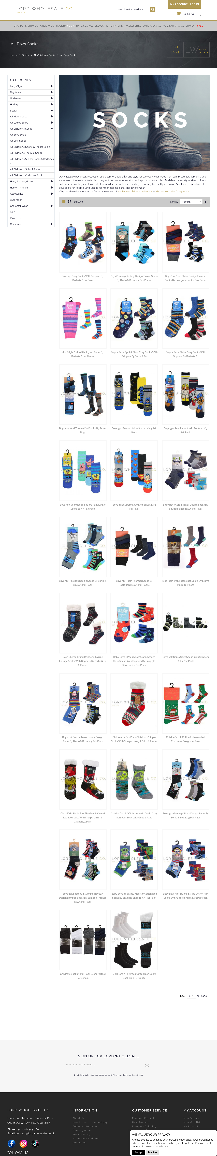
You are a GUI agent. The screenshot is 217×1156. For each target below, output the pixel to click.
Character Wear (19, 207)
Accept (138, 1152)
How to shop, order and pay (90, 1122)
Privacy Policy (81, 1134)
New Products (141, 1122)
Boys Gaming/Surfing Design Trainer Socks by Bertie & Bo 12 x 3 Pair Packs (134, 278)
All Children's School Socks (25, 170)
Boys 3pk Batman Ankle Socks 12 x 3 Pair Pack (134, 430)
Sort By (174, 202)
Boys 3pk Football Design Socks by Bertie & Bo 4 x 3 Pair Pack (83, 583)
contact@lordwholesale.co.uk (35, 1133)
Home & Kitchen (19, 188)
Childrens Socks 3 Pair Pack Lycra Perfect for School (83, 976)
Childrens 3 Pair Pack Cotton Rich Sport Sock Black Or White (134, 976)
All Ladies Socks (19, 123)
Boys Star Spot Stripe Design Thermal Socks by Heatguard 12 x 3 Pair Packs (185, 278)
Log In (194, 4)
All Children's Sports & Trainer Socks (30, 148)
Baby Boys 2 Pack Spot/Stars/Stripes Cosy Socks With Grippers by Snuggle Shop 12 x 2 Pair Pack (134, 661)
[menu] (108, 26)
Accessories (16, 194)
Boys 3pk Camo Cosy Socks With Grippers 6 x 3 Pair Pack (186, 659)
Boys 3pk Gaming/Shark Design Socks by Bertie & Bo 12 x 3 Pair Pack (186, 815)
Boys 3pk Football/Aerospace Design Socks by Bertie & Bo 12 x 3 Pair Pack (82, 739)
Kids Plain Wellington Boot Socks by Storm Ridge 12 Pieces (185, 583)
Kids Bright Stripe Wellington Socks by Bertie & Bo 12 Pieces (83, 354)
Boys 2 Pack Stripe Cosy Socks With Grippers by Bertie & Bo (185, 354)
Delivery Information (86, 1126)
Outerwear (16, 200)
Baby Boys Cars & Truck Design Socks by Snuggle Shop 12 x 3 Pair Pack (185, 506)
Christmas (15, 225)
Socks (25, 55)
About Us (78, 1118)
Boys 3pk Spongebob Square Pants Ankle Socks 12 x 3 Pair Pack (83, 506)
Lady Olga (16, 87)
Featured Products (144, 1118)
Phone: (11, 1129)
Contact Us (79, 1142)
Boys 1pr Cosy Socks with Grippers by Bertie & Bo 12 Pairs (83, 278)
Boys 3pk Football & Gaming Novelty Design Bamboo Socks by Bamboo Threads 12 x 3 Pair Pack (82, 897)
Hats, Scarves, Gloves (22, 182)
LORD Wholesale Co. (29, 1110)
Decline (152, 1152)
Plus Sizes (15, 219)
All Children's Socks (44, 55)
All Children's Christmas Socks (27, 176)
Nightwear (16, 93)
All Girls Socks (18, 141)
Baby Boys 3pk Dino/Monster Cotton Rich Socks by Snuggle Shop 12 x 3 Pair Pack (134, 895)
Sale (12, 213)
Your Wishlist (192, 1122)
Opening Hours (82, 1130)
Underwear (16, 99)
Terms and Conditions (86, 1138)
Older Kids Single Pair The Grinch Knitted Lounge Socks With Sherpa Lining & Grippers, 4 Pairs (83, 817)
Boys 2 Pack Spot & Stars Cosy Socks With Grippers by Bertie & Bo (134, 354)
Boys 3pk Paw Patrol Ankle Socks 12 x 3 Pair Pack (185, 430)
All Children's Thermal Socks (26, 154)
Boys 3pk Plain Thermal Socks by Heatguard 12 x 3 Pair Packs (134, 583)
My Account (179, 4)
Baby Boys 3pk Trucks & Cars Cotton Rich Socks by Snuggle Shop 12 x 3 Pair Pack (185, 895)
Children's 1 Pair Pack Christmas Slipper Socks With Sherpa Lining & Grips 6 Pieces (134, 739)
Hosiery (14, 105)
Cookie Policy (160, 1146)
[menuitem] (32, 26)
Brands (18, 26)
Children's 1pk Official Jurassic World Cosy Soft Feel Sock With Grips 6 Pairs (134, 815)
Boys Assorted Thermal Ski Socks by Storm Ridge (82, 430)
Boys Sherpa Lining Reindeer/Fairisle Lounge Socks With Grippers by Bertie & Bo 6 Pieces (82, 661)
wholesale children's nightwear (172, 191)
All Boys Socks (18, 135)
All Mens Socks (18, 117)
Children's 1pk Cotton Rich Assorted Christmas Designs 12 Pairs (185, 739)
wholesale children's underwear (135, 191)
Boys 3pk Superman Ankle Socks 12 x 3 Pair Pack (134, 506)
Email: (11, 1133)
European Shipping (144, 1126)
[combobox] (134, 9)
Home (14, 55)
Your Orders (191, 1118)
